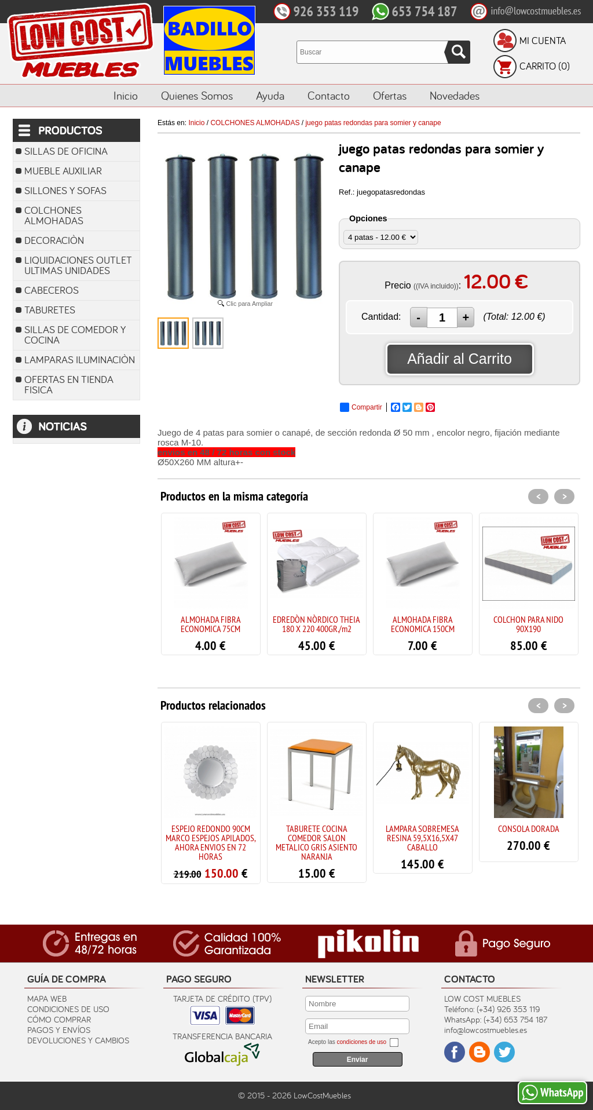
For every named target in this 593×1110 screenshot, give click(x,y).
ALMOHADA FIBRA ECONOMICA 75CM (211, 624)
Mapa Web (47, 998)
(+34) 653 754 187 (515, 1019)
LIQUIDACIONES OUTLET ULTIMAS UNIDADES (78, 265)
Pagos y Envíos (58, 1029)
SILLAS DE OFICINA (66, 151)
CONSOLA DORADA (528, 828)
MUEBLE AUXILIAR (63, 170)
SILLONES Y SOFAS (65, 190)
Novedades (454, 95)
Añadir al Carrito (459, 358)
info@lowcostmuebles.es (485, 1029)
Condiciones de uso (68, 1008)
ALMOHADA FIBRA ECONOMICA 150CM (423, 624)
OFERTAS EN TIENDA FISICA (69, 384)
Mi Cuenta (542, 40)
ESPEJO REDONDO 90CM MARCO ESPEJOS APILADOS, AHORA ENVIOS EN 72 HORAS (211, 842)
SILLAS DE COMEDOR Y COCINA (75, 334)
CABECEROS (51, 290)
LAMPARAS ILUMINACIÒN (79, 359)
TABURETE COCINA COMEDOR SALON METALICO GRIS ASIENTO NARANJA (316, 842)
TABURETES (49, 309)
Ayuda (270, 95)
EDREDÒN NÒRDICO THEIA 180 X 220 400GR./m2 (316, 624)
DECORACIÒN (54, 240)
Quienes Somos (197, 95)
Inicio (126, 95)
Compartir (361, 407)
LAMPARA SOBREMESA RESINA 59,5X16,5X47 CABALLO (422, 838)
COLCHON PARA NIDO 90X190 (528, 624)
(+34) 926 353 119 (508, 1008)
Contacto (329, 95)
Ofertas (390, 95)
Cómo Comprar (59, 1019)
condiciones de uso (361, 1042)
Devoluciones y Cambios (78, 1040)
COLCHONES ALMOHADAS (53, 215)
